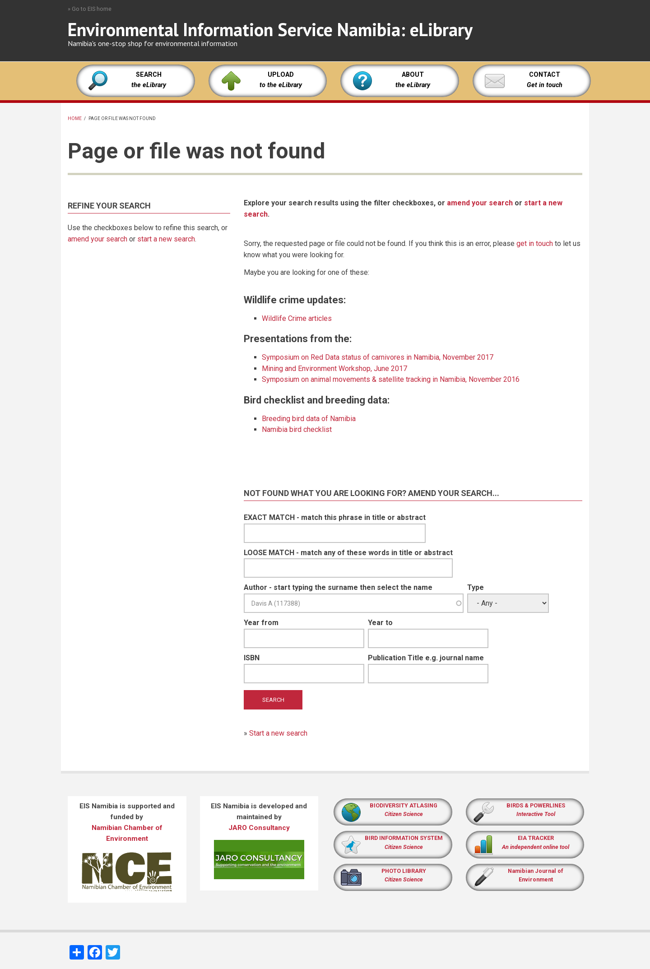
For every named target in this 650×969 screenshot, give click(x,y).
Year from (261, 622)
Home (75, 118)
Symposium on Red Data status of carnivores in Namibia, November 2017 (377, 357)
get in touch (534, 243)
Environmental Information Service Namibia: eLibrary (270, 29)
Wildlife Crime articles (297, 318)
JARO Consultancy (259, 828)
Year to (380, 622)
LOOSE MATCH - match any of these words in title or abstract (348, 552)
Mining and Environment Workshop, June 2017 (334, 368)
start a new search (166, 239)
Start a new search (278, 733)
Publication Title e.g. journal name (426, 658)
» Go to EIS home (89, 8)
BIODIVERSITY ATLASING (403, 805)
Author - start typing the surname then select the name (338, 587)
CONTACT (544, 75)
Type (475, 587)
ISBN (252, 658)
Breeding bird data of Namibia (309, 418)
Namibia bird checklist (297, 429)
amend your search (97, 239)
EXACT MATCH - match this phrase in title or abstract (335, 517)
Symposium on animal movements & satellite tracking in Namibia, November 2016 (391, 379)
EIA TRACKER (536, 838)
